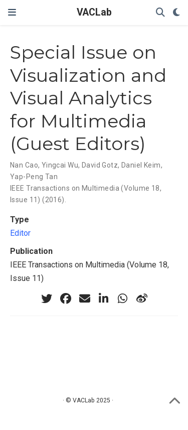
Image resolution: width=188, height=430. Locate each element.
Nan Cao (24, 165)
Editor (20, 233)
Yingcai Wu (60, 165)
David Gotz (100, 165)
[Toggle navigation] (12, 12)
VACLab (94, 12)
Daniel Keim (141, 165)
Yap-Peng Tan (34, 177)
